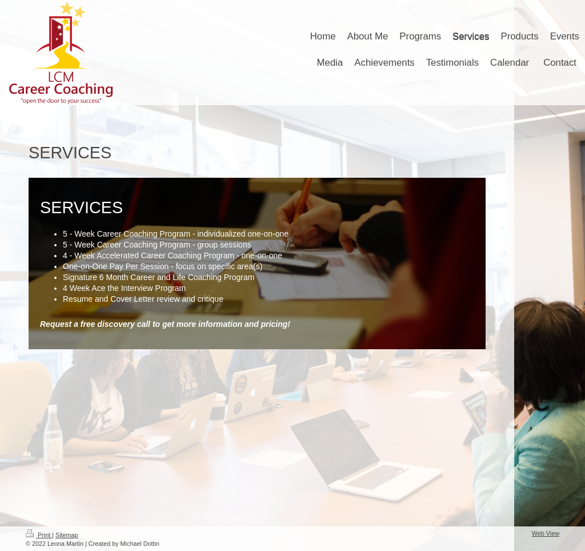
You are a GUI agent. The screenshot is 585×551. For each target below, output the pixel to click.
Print (39, 535)
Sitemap (66, 535)
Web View (545, 533)
